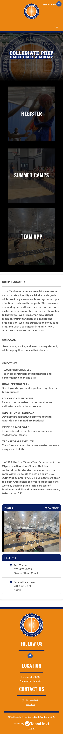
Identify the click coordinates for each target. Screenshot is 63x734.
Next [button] (55, 529)
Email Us (30, 704)
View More (52, 508)
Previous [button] (8, 529)
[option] (31, 531)
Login (31, 728)
